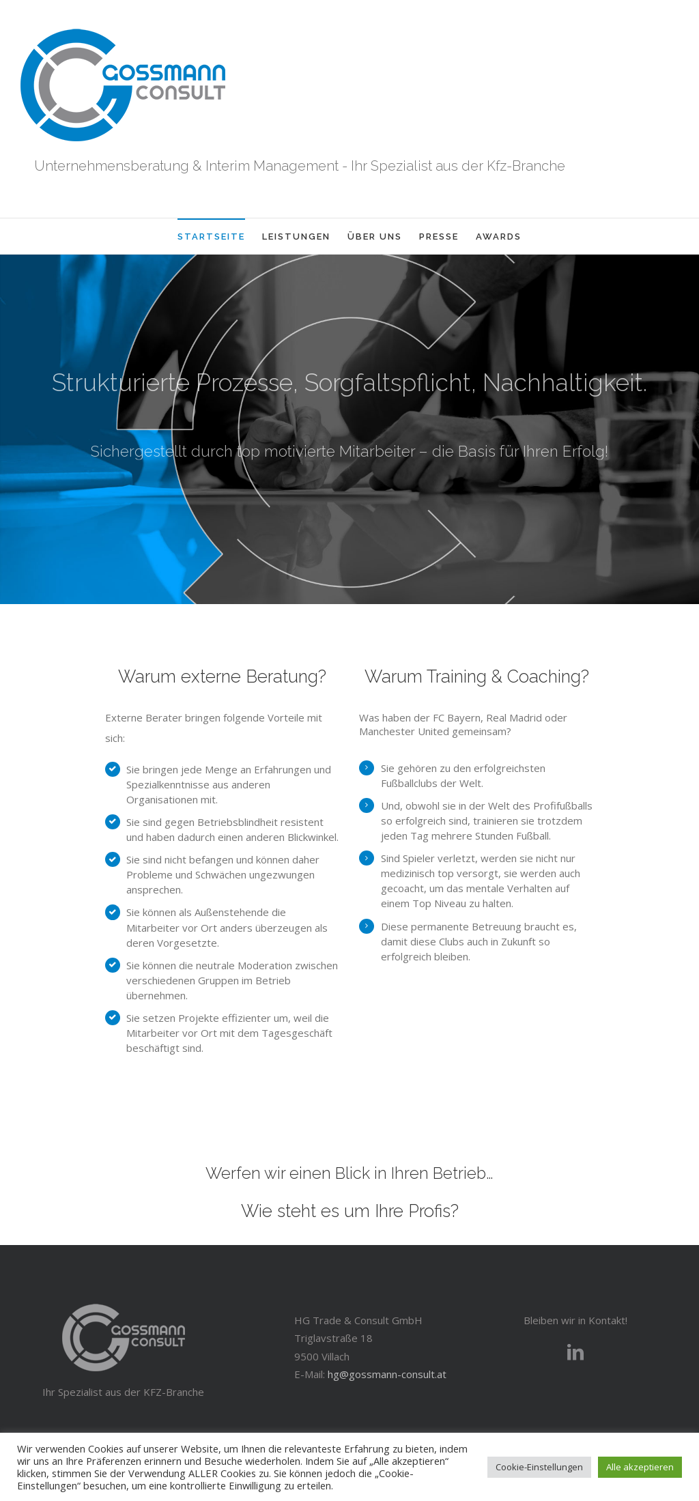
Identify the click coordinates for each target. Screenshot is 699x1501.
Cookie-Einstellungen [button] (539, 1467)
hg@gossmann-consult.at (387, 1374)
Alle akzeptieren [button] (640, 1467)
